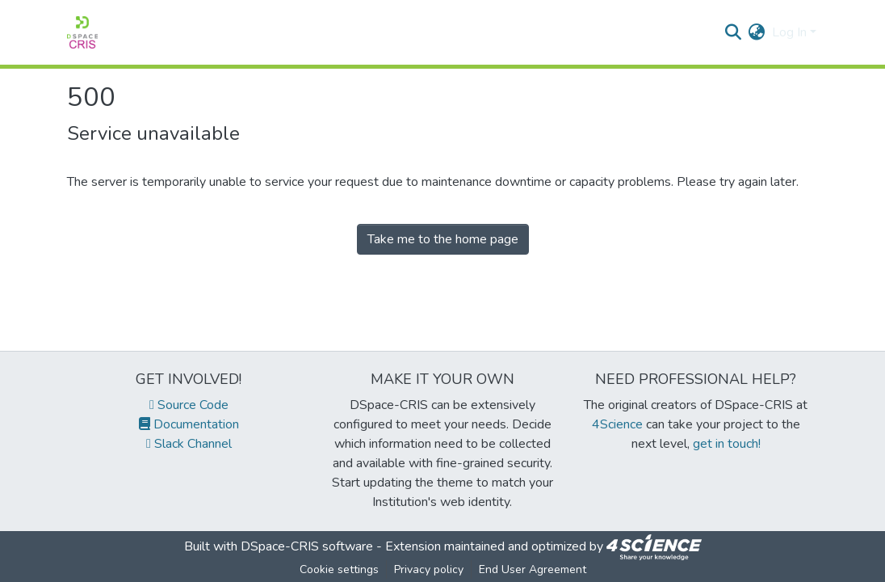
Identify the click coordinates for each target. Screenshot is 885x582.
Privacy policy (428, 569)
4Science (617, 424)
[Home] (82, 32)
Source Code (189, 405)
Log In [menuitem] (789, 32)
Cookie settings (339, 569)
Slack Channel (189, 444)
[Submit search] (734, 32)
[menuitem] (757, 32)
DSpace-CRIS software (307, 546)
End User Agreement (532, 569)
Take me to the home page (442, 239)
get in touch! (727, 444)
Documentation (189, 424)
